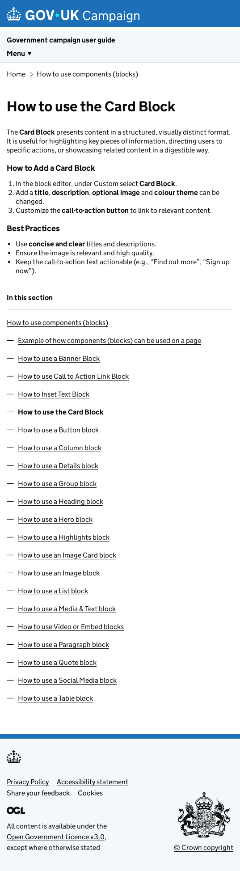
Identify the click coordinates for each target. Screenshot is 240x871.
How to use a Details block (58, 465)
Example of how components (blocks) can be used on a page (109, 340)
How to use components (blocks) (87, 74)
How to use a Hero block (55, 519)
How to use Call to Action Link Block (73, 376)
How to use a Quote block (57, 662)
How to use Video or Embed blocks (71, 626)
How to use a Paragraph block (63, 644)
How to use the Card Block (61, 412)
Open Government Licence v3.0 (56, 837)
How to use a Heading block (60, 501)
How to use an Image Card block (67, 555)
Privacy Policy (28, 782)
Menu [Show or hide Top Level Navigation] (16, 53)
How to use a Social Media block (67, 680)
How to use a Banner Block (59, 358)
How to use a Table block (55, 698)
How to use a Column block (59, 448)
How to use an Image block (59, 573)
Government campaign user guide (61, 40)
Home (16, 74)
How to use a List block (53, 591)
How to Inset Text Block (53, 394)
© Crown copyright (203, 847)
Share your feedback (38, 793)
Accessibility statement (92, 782)
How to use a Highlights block (63, 537)
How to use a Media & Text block (67, 609)
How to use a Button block (58, 430)
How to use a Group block (57, 483)
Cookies (90, 793)
